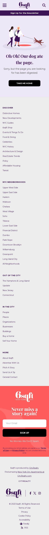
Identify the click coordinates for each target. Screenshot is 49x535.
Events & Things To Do (13, 132)
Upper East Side (10, 192)
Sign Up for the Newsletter (24, 13)
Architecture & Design (13, 151)
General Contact (10, 377)
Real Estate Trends (11, 156)
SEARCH (44, 5)
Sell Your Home (10, 341)
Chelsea (6, 206)
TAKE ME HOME (24, 83)
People (6, 312)
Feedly (24, 524)
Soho (5, 216)
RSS (24, 528)
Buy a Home (8, 336)
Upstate (6, 285)
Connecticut (8, 295)
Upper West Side (10, 187)
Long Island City (10, 259)
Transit (5, 170)
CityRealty (34, 468)
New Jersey (8, 290)
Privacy (24, 512)
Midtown (7, 202)
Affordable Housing (11, 165)
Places (6, 317)
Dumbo (6, 235)
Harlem (6, 197)
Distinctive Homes (11, 113)
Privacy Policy (18, 450)
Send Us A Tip (9, 372)
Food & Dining (9, 137)
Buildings (7, 331)
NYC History (8, 146)
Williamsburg (9, 249)
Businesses (8, 326)
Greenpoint (8, 254)
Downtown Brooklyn (12, 245)
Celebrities (7, 142)
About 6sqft (8, 358)
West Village (8, 211)
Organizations (9, 322)
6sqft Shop (7, 127)
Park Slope (7, 240)
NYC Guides (8, 123)
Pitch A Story (9, 367)
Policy (5, 161)
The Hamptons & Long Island (16, 281)
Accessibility (24, 520)
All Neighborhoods (11, 264)
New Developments (12, 118)
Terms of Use (25, 508)
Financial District (10, 230)
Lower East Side (10, 226)
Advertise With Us (11, 363)
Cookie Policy (24, 516)
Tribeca (6, 221)
